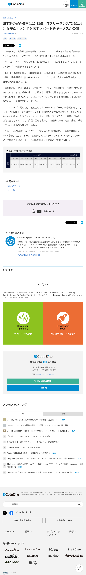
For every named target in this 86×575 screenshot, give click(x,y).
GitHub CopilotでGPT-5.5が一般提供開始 (24, 447)
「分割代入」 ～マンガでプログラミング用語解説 (28, 436)
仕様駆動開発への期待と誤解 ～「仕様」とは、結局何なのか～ (34, 442)
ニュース (12, 39)
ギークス (11, 190)
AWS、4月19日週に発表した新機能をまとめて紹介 (28, 453)
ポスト (8, 45)
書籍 (73, 531)
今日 (23, 414)
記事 (28, 531)
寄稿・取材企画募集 (22, 520)
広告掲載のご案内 (64, 520)
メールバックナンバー (43, 374)
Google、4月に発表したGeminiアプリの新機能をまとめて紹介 (33, 420)
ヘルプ (13, 573)
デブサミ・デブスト (53, 533)
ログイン (43, 388)
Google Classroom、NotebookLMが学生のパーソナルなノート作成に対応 (38, 431)
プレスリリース (14, 186)
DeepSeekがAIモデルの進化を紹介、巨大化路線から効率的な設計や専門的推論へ (41, 458)
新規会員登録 (42, 381)
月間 (63, 414)
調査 (5, 39)
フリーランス (22, 39)
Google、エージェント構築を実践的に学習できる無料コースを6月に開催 (38, 425)
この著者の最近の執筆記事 (28, 255)
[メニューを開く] (4, 4)
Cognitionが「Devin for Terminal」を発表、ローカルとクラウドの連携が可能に (40, 472)
